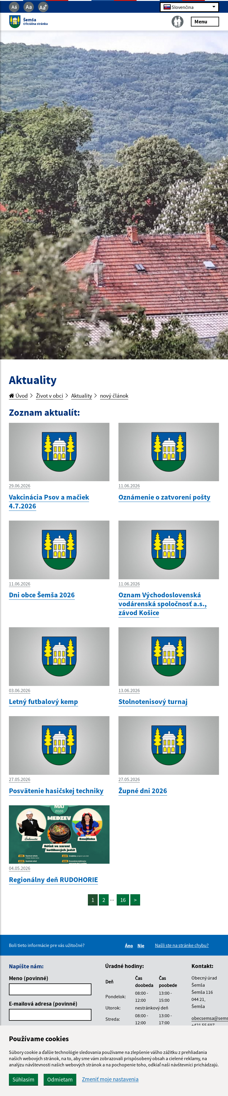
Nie (141, 945)
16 (123, 899)
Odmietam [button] (60, 1079)
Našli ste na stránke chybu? (182, 945)
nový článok (114, 395)
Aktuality (81, 395)
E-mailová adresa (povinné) (43, 1003)
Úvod (18, 395)
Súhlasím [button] (23, 1079)
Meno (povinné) (28, 978)
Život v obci (49, 395)
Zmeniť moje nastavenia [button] (110, 1079)
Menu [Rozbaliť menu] (205, 21)
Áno (130, 945)
